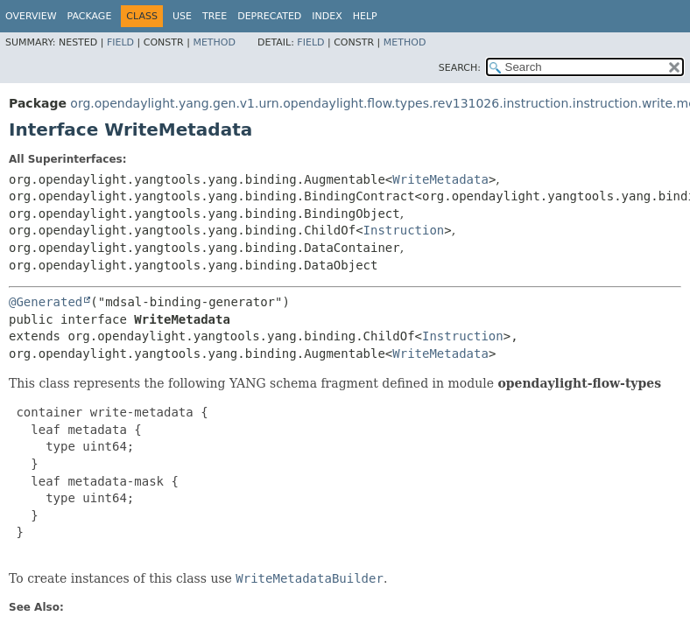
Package (89, 16)
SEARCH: (460, 68)
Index (326, 16)
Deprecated (269, 16)
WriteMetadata (440, 179)
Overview (31, 16)
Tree (214, 16)
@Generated (45, 302)
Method (214, 42)
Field (120, 42)
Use (182, 16)
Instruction (404, 230)
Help (365, 16)
